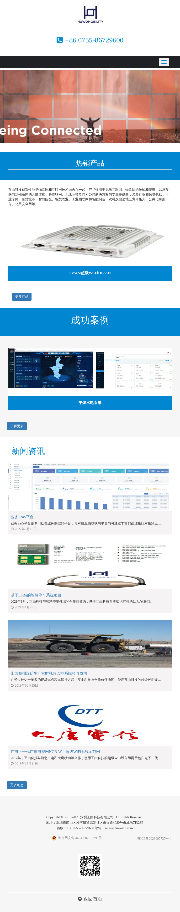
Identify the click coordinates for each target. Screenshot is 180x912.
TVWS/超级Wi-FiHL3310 (90, 273)
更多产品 (21, 296)
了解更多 (17, 426)
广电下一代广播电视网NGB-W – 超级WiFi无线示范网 (55, 752)
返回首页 (90, 899)
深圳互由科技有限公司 (97, 817)
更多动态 (17, 785)
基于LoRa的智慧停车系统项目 (36, 595)
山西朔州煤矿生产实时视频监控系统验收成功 (49, 673)
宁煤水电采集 (90, 403)
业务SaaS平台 (22, 517)
